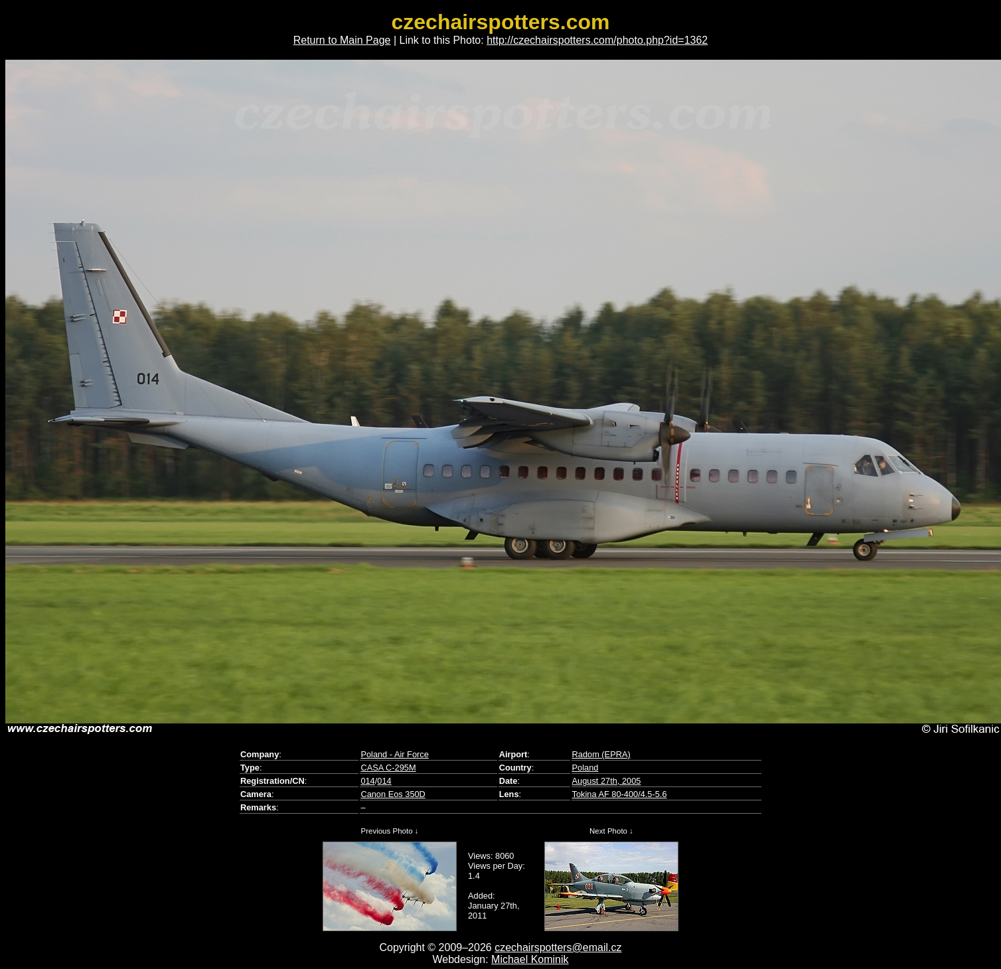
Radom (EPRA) (601, 754)
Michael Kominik (529, 959)
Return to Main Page (342, 40)
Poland (585, 768)
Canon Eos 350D (392, 794)
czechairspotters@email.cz (558, 947)
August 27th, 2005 (606, 781)
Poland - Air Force (394, 754)
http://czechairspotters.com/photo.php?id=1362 (597, 40)
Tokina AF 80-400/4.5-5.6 (619, 794)
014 (367, 781)
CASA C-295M (388, 768)
